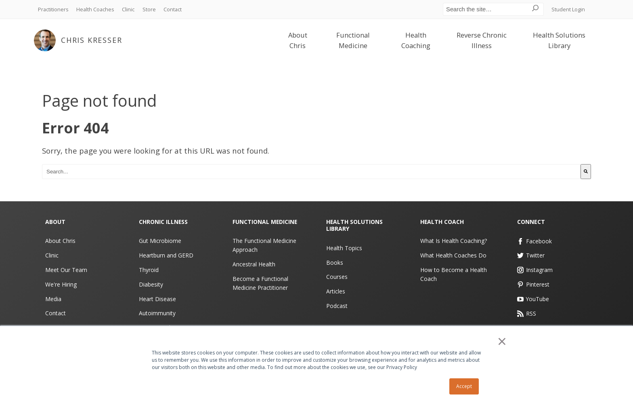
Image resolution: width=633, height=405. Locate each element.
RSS (527, 313)
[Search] (586, 171)
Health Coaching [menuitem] (415, 40)
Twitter (531, 255)
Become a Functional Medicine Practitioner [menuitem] (260, 283)
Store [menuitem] (149, 9)
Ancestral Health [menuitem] (254, 264)
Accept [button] (464, 386)
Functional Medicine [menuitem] (353, 40)
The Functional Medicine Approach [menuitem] (264, 245)
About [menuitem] (55, 222)
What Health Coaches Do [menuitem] (453, 255)
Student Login (568, 9)
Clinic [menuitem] (128, 9)
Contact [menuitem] (172, 9)
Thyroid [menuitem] (149, 270)
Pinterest (533, 284)
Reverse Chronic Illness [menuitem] (482, 40)
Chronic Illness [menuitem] (163, 222)
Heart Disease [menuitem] (157, 298)
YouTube (533, 298)
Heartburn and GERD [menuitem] (166, 255)
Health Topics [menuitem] (344, 248)
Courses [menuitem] (337, 277)
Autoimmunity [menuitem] (157, 313)
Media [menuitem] (53, 298)
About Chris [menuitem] (297, 40)
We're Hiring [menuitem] (61, 284)
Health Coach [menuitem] (442, 222)
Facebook (534, 241)
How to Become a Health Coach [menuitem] (453, 274)
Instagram (535, 270)
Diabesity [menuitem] (151, 284)
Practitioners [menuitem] (53, 9)
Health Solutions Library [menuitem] (559, 40)
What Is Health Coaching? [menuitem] (453, 241)
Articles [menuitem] (335, 291)
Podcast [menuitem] (337, 306)
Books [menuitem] (334, 262)
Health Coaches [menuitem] (95, 9)
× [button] (502, 341)
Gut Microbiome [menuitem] (160, 241)
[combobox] (311, 171)
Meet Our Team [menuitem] (66, 270)
